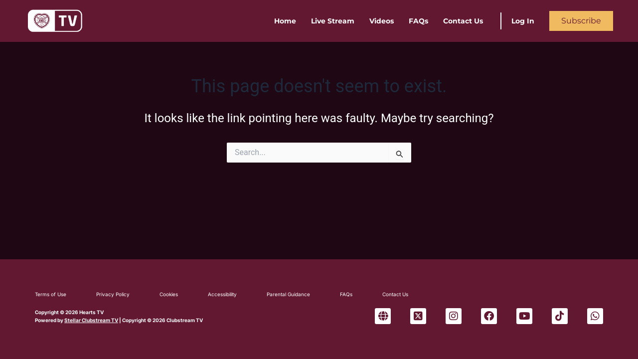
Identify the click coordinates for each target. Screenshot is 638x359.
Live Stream (332, 20)
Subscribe (581, 20)
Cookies (169, 294)
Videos (381, 20)
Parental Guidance (288, 294)
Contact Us (463, 20)
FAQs (418, 20)
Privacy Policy (113, 294)
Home (285, 20)
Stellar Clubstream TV (91, 320)
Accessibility (222, 294)
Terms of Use (50, 294)
